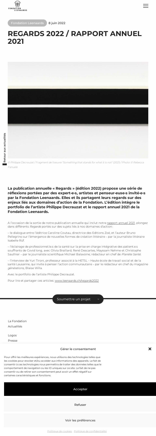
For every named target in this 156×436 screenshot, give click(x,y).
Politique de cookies (59, 431)
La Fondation (17, 322)
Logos (12, 336)
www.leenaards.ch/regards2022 (77, 281)
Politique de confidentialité (90, 431)
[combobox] (78, 300)
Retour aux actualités (3, 154)
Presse (12, 341)
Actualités (15, 327)
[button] (150, 349)
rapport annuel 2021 (121, 223)
